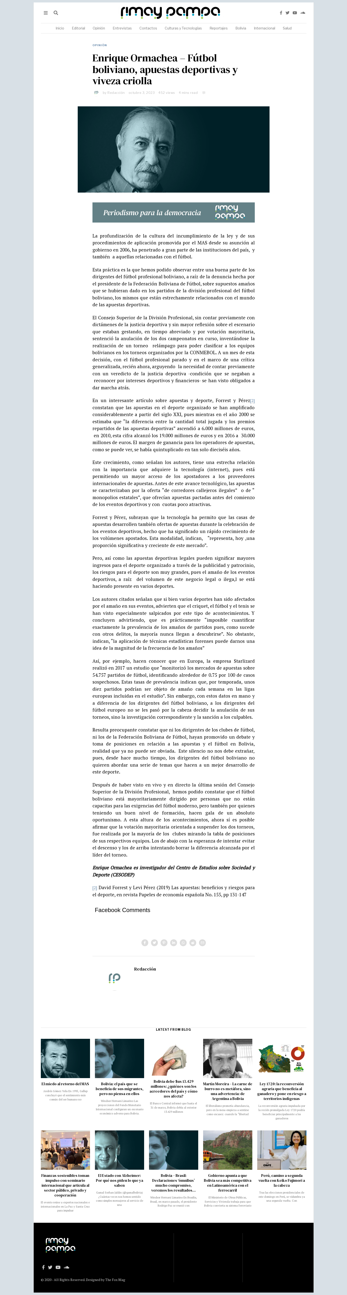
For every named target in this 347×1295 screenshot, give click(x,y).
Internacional (264, 28)
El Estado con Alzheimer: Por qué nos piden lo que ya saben (119, 1180)
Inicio (60, 28)
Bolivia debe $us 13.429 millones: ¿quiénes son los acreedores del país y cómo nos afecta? (173, 1089)
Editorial (78, 28)
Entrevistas (122, 28)
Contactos (148, 28)
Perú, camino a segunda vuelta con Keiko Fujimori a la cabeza (281, 1180)
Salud (287, 28)
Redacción (116, 93)
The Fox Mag (115, 1279)
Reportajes (219, 28)
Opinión (99, 28)
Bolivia (240, 28)
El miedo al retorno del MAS (65, 1083)
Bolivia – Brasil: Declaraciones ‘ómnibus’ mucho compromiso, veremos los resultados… (173, 1183)
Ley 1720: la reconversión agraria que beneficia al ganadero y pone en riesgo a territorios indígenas (281, 1091)
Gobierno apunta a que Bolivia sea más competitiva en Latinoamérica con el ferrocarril (227, 1183)
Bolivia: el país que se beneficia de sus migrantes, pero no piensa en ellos (119, 1088)
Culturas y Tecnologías (183, 28)
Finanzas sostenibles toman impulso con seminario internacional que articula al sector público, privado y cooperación (65, 1185)
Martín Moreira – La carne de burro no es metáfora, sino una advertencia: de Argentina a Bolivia (227, 1091)
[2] (252, 400)
